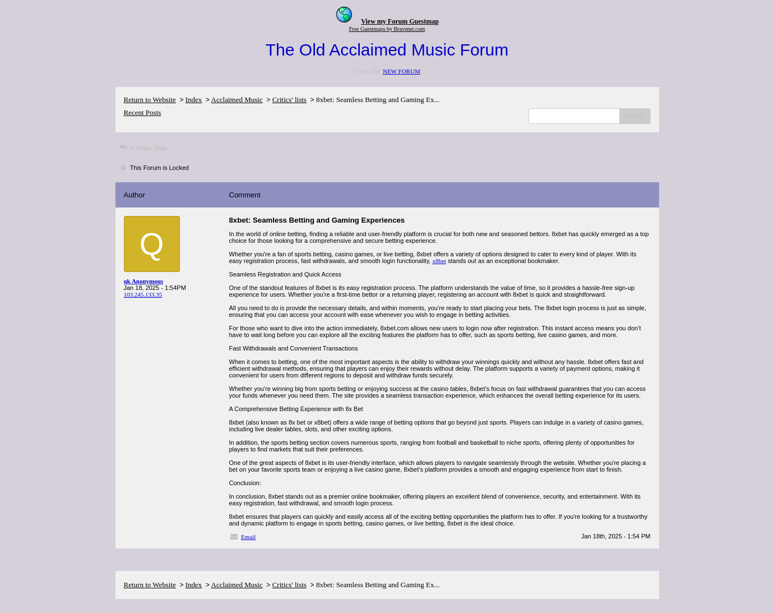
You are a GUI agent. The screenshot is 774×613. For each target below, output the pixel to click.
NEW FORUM (401, 71)
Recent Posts (142, 112)
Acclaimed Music (237, 99)
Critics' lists (289, 99)
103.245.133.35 (143, 294)
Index (194, 99)
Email (248, 536)
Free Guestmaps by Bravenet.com (387, 29)
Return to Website (150, 99)
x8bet (439, 260)
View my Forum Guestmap (400, 21)
